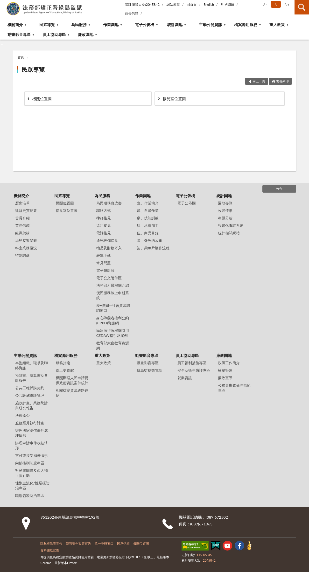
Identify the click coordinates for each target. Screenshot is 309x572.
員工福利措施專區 (191, 363)
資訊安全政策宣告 (78, 543)
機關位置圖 (39, 98)
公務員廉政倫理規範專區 (234, 387)
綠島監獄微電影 (149, 370)
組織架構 (22, 233)
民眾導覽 (47, 24)
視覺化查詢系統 (230, 225)
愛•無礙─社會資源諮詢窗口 (113, 308)
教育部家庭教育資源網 (112, 345)
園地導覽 (225, 203)
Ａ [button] (275, 4)
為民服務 (79, 24)
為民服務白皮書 (109, 203)
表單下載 (103, 255)
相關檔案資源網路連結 (72, 393)
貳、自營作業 (148, 210)
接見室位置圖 (171, 98)
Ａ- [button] (265, 4)
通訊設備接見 (107, 240)
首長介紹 (22, 218)
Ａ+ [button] (286, 4)
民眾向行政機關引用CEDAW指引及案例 (112, 333)
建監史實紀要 (26, 210)
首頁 (21, 57)
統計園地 (175, 24)
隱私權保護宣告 (51, 543)
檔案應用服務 (245, 24)
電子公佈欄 (144, 24)
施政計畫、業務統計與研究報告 (31, 405)
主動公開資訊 (210, 24)
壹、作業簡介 (148, 203)
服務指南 (63, 363)
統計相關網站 (229, 233)
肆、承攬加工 (148, 225)
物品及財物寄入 (109, 248)
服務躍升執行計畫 (29, 423)
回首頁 (192, 4)
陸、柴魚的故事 (149, 240)
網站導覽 (173, 4)
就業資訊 (184, 378)
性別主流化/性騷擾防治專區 (32, 485)
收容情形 (225, 210)
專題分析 (225, 218)
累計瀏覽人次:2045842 (142, 4)
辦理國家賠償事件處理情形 (31, 433)
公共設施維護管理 (29, 395)
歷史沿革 (22, 203)
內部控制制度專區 (29, 463)
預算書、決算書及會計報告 (31, 378)
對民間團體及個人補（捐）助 (31, 473)
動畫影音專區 (19, 34)
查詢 (302, 7)
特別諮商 (22, 255)
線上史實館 (65, 370)
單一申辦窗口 (104, 543)
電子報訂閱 (105, 270)
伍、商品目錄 (148, 233)
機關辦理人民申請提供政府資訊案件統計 (72, 380)
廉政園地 (85, 34)
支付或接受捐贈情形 (31, 455)
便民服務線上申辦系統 (112, 295)
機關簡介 (15, 24)
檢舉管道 (225, 370)
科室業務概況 (26, 248)
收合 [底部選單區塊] (279, 188)
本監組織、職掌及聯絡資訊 (31, 365)
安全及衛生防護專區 (193, 370)
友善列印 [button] (282, 81)
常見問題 (227, 4)
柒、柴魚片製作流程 (153, 248)
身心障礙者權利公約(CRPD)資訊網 (112, 320)
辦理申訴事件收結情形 (31, 445)
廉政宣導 (225, 378)
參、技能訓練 (148, 218)
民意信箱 (123, 543)
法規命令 (22, 415)
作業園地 (111, 24)
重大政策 (277, 24)
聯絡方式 (103, 210)
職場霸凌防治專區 (29, 495)
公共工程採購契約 (29, 388)
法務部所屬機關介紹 (112, 285)
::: (4, 4)
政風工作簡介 (229, 363)
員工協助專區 (54, 34)
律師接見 (103, 218)
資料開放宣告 (49, 550)
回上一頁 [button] (259, 81)
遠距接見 (103, 225)
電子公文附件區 (109, 278)
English (209, 4)
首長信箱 (131, 13)
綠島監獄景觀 (26, 240)
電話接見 (103, 233)
